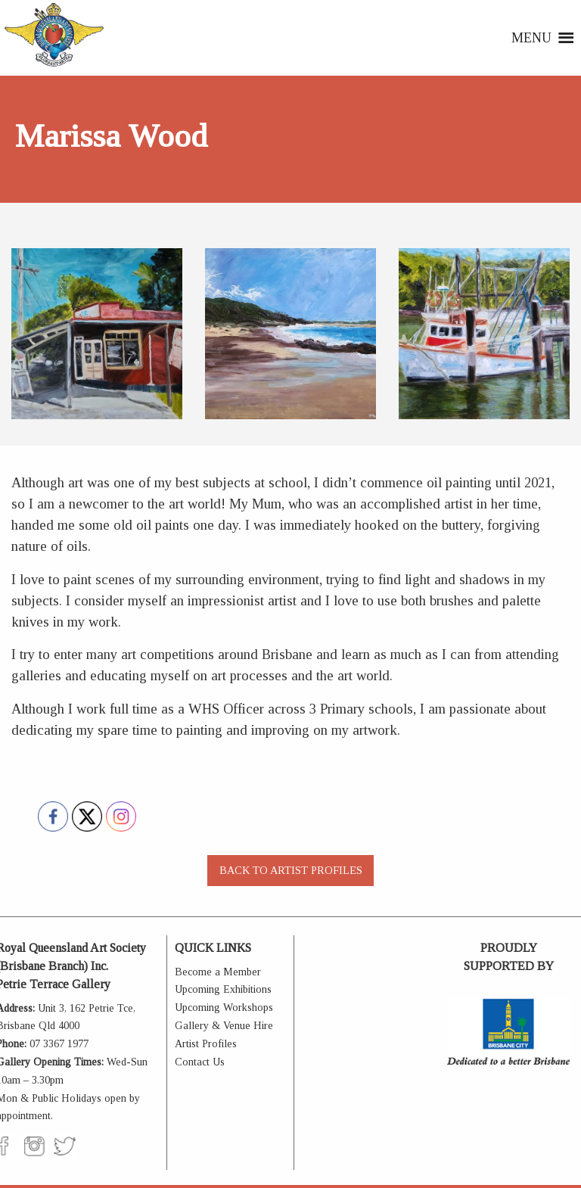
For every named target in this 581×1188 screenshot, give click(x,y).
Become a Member (218, 972)
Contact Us (200, 1062)
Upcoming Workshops (224, 1007)
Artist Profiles (206, 1044)
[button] (531, 38)
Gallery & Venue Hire (224, 1025)
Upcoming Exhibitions (223, 989)
